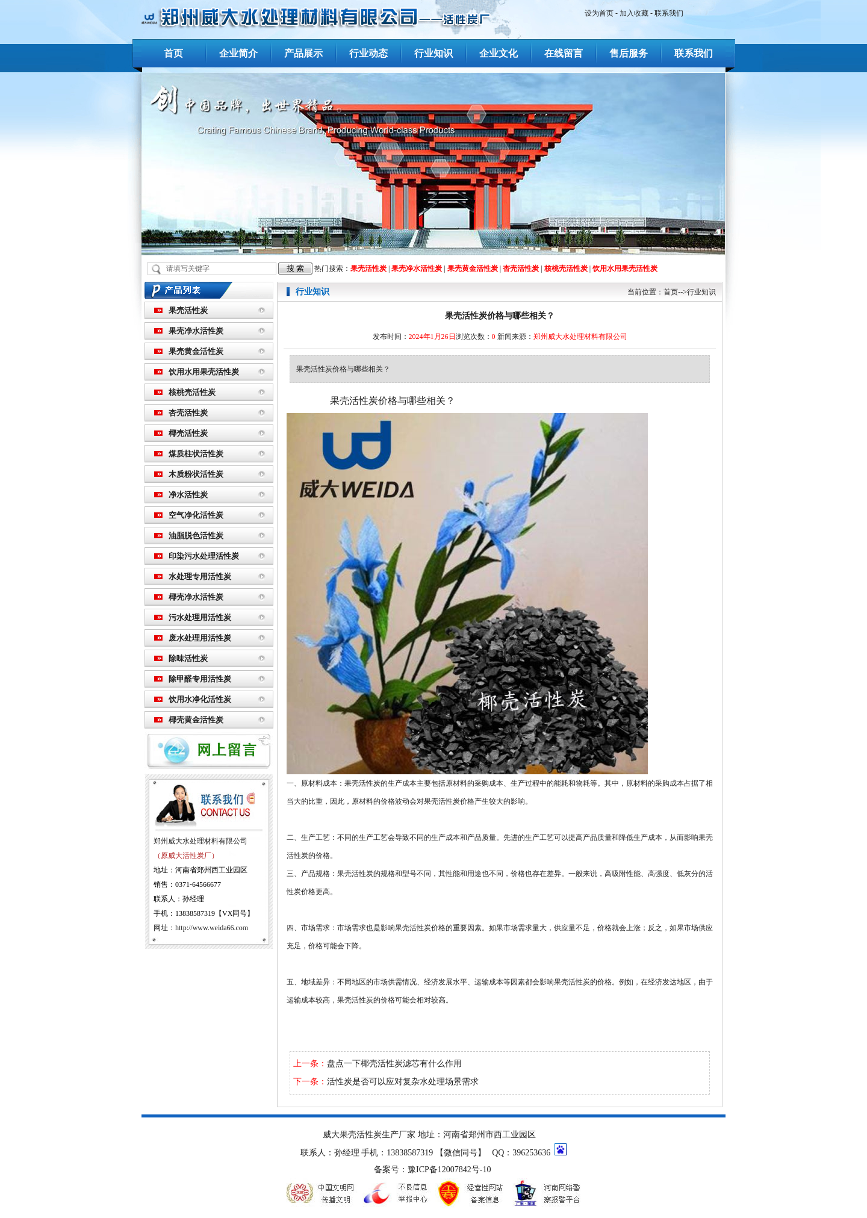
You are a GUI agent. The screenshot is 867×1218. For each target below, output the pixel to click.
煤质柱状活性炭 (196, 453)
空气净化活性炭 (196, 515)
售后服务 (628, 53)
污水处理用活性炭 (200, 617)
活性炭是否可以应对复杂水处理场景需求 (403, 1081)
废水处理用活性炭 (200, 637)
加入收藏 (634, 13)
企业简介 (238, 53)
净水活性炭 (188, 494)
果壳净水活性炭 (416, 268)
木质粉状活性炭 (196, 474)
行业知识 (433, 53)
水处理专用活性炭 (200, 576)
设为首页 (599, 13)
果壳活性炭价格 (449, 801)
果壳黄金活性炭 (472, 268)
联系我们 (668, 13)
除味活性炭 (188, 658)
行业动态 (368, 53)
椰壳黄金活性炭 (196, 719)
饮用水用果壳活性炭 (624, 268)
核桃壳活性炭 (566, 268)
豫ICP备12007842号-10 (449, 1169)
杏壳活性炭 (521, 268)
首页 (173, 53)
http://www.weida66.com (211, 928)
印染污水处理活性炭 (204, 556)
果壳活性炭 (368, 268)
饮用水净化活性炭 (200, 699)
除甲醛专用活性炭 (200, 678)
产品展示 (303, 53)
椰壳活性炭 (188, 433)
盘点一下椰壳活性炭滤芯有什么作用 (394, 1063)
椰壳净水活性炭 (196, 596)
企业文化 (498, 53)
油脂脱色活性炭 (196, 535)
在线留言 (563, 53)
